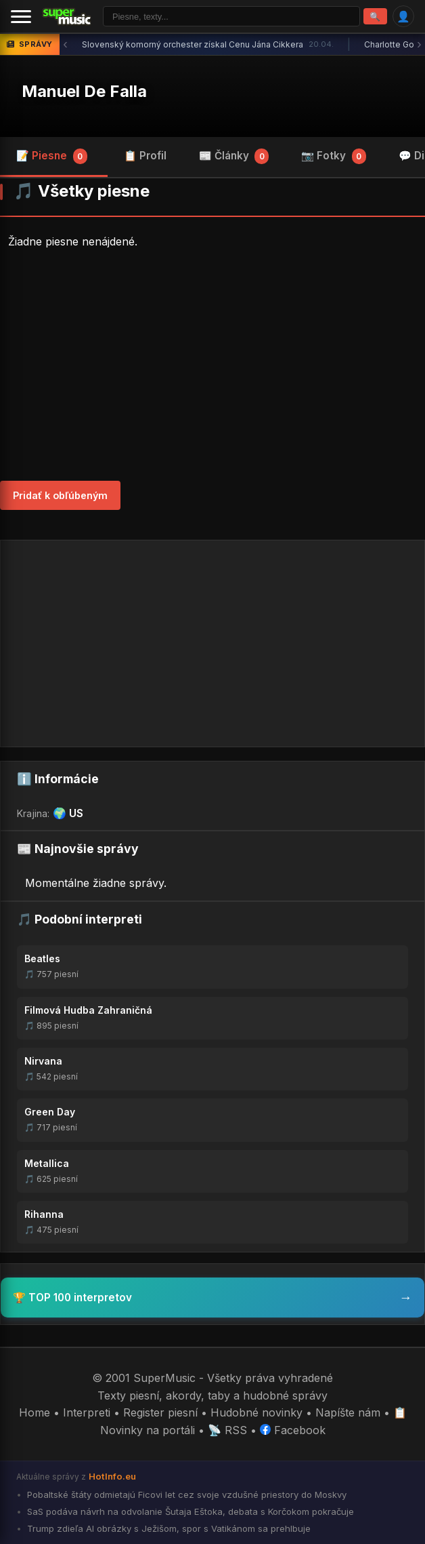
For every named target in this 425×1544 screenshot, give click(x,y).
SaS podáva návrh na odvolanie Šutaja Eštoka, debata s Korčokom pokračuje (189, 1511)
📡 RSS (227, 1430)
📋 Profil (145, 155)
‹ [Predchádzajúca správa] (65, 44)
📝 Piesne (51, 156)
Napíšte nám (347, 1412)
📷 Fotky (333, 156)
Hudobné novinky (256, 1412)
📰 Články (234, 156)
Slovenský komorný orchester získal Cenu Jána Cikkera (208, 45)
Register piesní (160, 1412)
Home (34, 1412)
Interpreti (86, 1412)
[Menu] (21, 16)
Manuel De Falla (84, 91)
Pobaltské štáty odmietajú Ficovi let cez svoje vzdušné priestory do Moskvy (185, 1494)
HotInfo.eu (112, 1476)
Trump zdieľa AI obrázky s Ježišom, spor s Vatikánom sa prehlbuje (167, 1528)
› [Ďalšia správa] (419, 44)
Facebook (293, 1430)
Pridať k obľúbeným (60, 495)
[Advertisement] (212, 365)
